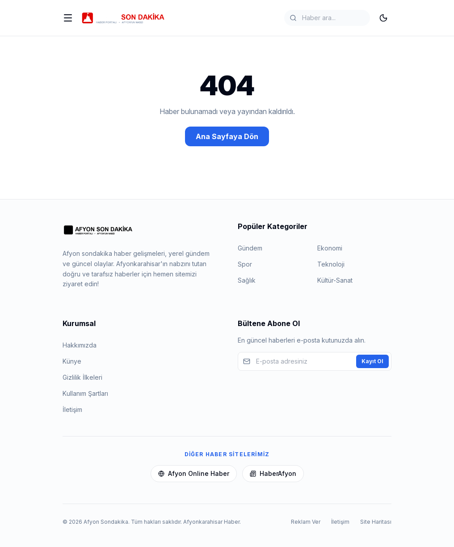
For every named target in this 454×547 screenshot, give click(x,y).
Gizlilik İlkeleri (82, 377)
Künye (72, 361)
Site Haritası (375, 521)
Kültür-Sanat (335, 280)
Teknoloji (331, 264)
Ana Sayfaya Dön (227, 136)
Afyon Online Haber (193, 473)
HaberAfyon (273, 473)
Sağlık (247, 280)
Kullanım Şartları (85, 393)
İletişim (72, 409)
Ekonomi (329, 248)
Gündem (250, 248)
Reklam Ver (305, 521)
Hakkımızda (80, 345)
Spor (245, 264)
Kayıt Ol (372, 361)
